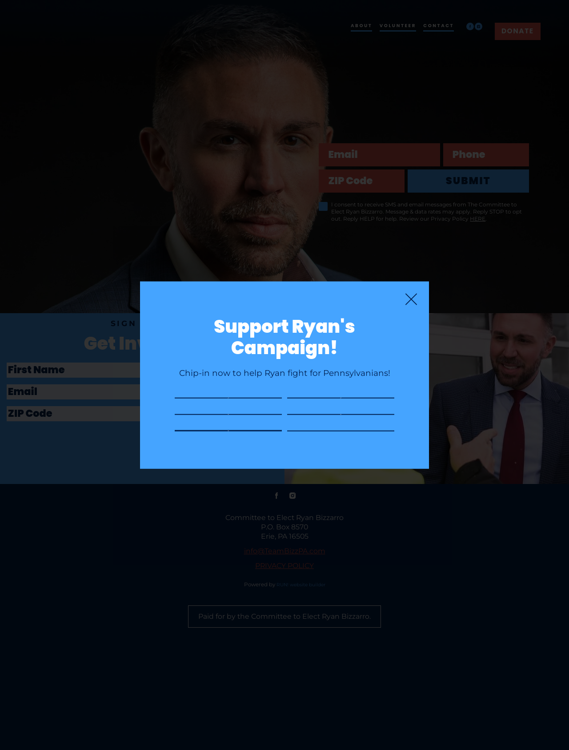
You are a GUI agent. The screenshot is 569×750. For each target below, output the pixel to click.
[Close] (411, 268)
